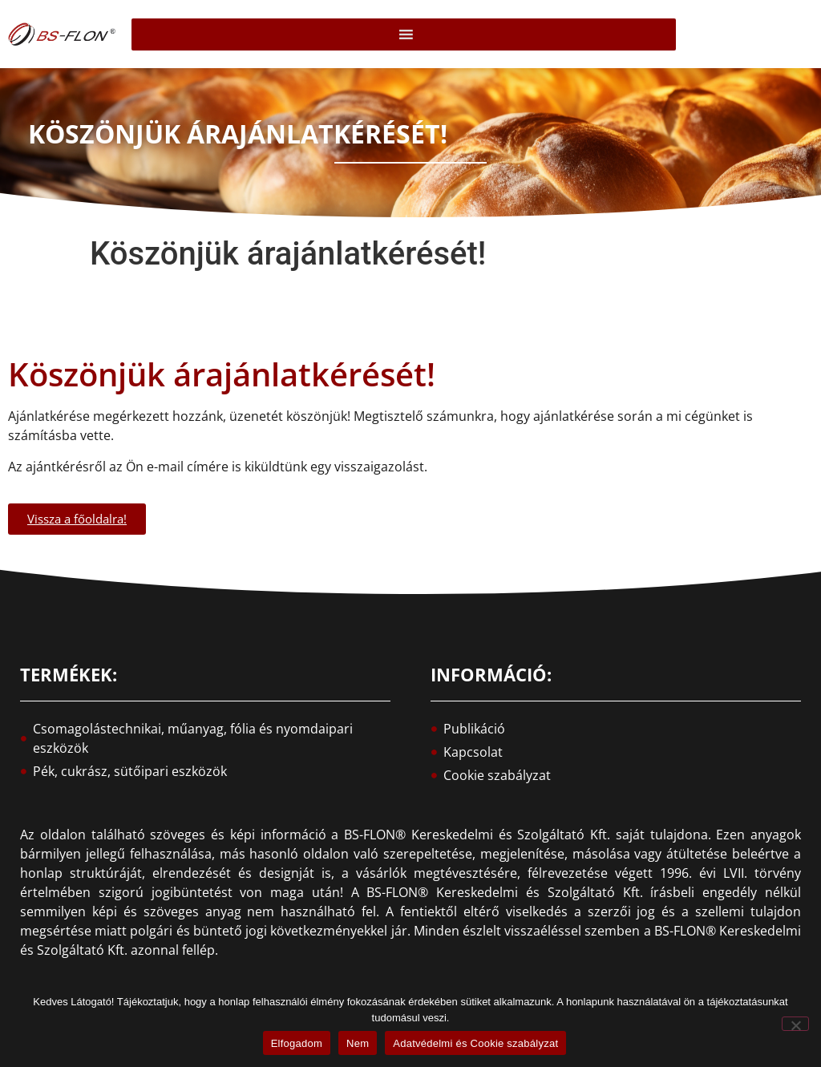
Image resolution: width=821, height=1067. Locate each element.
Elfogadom (296, 1043)
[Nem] (795, 1023)
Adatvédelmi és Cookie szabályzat (475, 1043)
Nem (357, 1043)
